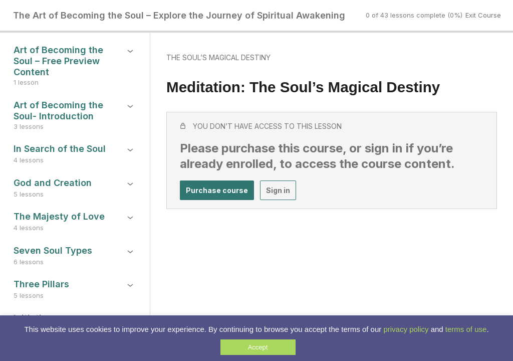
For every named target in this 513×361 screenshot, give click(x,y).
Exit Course (483, 15)
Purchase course (217, 190)
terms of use (466, 329)
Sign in (278, 190)
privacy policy (405, 329)
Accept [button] (258, 347)
